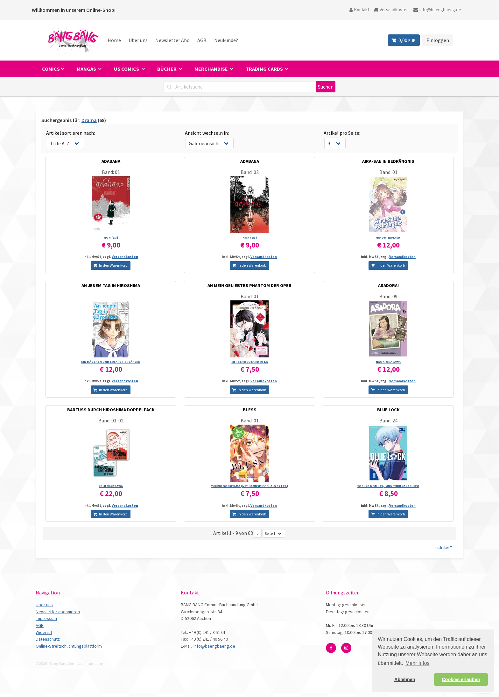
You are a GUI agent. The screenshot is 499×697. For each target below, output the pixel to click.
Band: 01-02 (110, 420)
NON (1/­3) (111, 237)
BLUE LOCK (388, 410)
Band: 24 (388, 420)
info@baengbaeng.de (437, 9)
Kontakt (359, 9)
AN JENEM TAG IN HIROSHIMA (110, 285)
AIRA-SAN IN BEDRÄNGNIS (388, 161)
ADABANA (111, 161)
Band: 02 (250, 172)
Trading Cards (265, 69)
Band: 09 (388, 296)
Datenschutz (48, 639)
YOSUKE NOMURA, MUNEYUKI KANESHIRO (388, 486)
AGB (202, 40)
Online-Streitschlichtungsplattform (69, 646)
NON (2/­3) (249, 237)
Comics (51, 69)
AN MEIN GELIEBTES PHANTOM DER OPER (249, 285)
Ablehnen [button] (404, 679)
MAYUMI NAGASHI (388, 237)
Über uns (138, 40)
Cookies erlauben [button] (461, 679)
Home (114, 40)
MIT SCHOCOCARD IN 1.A (249, 362)
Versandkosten (391, 9)
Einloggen (437, 40)
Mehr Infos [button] (417, 663)
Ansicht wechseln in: (207, 133)
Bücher (167, 69)
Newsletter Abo (172, 40)
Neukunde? (226, 40)
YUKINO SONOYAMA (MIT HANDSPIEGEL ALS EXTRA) (249, 486)
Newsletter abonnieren (58, 611)
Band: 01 (111, 172)
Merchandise (211, 69)
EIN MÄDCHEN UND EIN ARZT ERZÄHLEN (110, 362)
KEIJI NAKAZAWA (111, 486)
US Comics (127, 69)
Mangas (87, 69)
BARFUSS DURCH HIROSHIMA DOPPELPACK (111, 410)
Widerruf (44, 632)
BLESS (250, 410)
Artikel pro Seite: (342, 133)
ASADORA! (388, 285)
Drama (89, 120)
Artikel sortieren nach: (70, 133)
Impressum (46, 618)
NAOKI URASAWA (388, 362)
